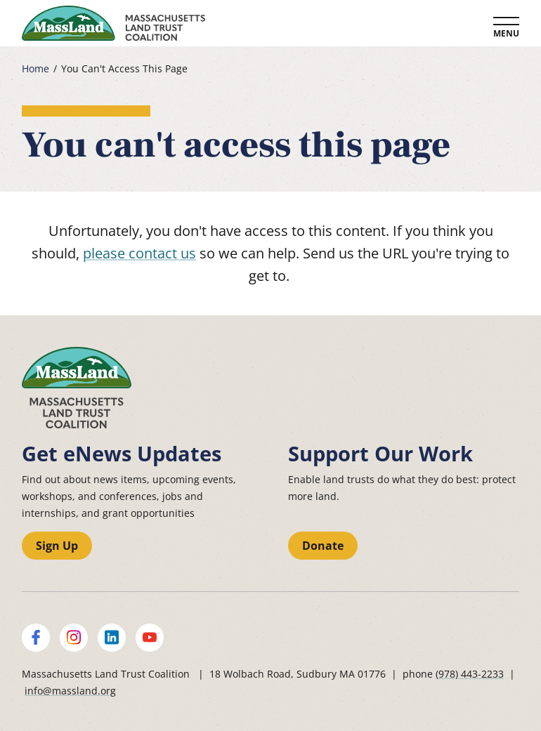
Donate (323, 545)
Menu (506, 33)
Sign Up (57, 545)
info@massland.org (70, 690)
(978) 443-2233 (470, 673)
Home (35, 69)
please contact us (139, 253)
